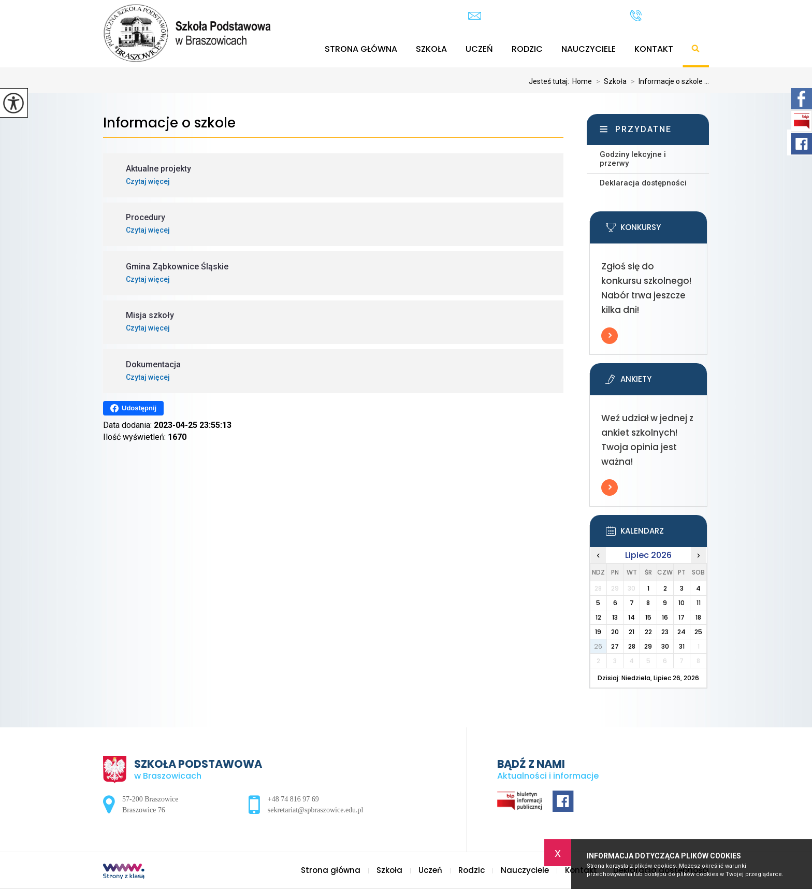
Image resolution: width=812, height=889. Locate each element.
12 (598, 617)
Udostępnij (133, 408)
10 (681, 602)
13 (615, 617)
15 (648, 617)
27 (615, 646)
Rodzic (527, 49)
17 (681, 617)
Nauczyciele (588, 49)
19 (598, 631)
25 (698, 631)
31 (682, 646)
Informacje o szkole (169, 123)
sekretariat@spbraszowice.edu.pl (538, 15)
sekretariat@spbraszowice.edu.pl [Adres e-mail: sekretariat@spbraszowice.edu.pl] (316, 810)
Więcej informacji (609, 335)
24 (681, 631)
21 (631, 631)
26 (598, 646)
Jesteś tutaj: (550, 81)
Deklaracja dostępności (643, 183)
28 (631, 646)
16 (665, 617)
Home (582, 81)
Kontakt (653, 49)
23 (665, 631)
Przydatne (643, 129)
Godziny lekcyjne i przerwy (633, 159)
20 (615, 631)
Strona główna (361, 49)
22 (648, 631)
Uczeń (479, 49)
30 (665, 646)
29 (648, 646)
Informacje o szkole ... (668, 81)
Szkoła (431, 49)
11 (699, 602)
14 (631, 617)
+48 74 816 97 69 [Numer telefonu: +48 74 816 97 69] (293, 799)
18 (698, 617)
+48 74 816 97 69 (669, 15)
